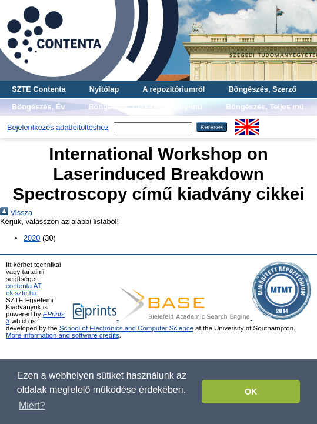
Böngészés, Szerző (262, 89)
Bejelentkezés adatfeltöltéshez (58, 127)
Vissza (16, 212)
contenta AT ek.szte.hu (24, 289)
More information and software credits (62, 335)
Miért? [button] (32, 405)
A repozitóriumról (173, 89)
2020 (32, 237)
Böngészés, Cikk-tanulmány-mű (145, 106)
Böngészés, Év (38, 106)
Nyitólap (104, 89)
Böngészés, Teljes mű (265, 106)
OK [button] (251, 391)
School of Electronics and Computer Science (126, 328)
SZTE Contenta (39, 89)
